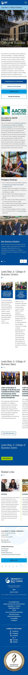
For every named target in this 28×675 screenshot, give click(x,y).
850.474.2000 (14, 592)
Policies (18, 606)
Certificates (14, 91)
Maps (14, 589)
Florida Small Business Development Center (21, 294)
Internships (4, 550)
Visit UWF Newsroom (8, 433)
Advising (4, 494)
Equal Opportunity (14, 608)
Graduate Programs (14, 86)
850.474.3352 (5, 540)
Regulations (11, 606)
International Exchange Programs (11, 554)
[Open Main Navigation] (26, 2)
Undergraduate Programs (14, 81)
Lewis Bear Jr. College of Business (11, 8)
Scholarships (4, 548)
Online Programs (14, 96)
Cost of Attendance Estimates (14, 612)
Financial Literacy (14, 614)
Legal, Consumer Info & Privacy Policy (14, 604)
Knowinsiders (22, 211)
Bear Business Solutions (10, 242)
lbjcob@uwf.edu (6, 542)
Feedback (14, 620)
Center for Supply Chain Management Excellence (7, 294)
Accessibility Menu (14, 602)
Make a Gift (14, 560)
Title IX (14, 610)
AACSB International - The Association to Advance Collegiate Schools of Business (13, 125)
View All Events (7, 458)
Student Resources (6, 552)
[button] (21, 261)
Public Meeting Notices (14, 616)
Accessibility (14, 618)
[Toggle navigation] (26, 8)
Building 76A (4, 535)
